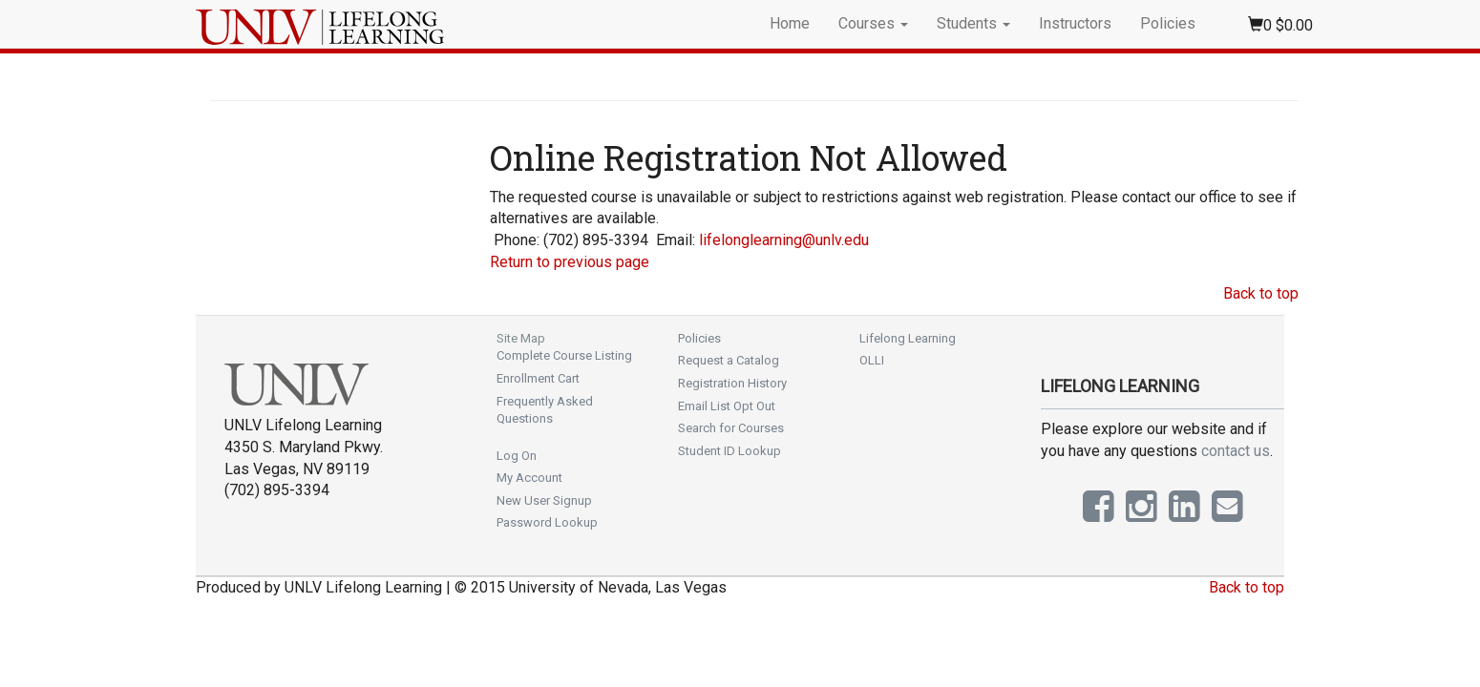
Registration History (732, 383)
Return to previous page (569, 262)
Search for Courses (731, 428)
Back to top (1261, 293)
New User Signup (544, 500)
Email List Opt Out (726, 406)
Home (790, 23)
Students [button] (973, 23)
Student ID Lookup (729, 451)
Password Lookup (547, 522)
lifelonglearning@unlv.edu (784, 240)
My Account (529, 477)
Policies (1167, 23)
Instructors (1075, 23)
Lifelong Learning (907, 338)
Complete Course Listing (564, 355)
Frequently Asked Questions (545, 410)
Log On (517, 455)
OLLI (871, 360)
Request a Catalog (728, 360)
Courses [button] (873, 23)
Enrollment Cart (538, 378)
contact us (1235, 451)
